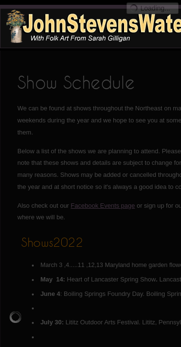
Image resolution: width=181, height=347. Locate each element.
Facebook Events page (103, 205)
